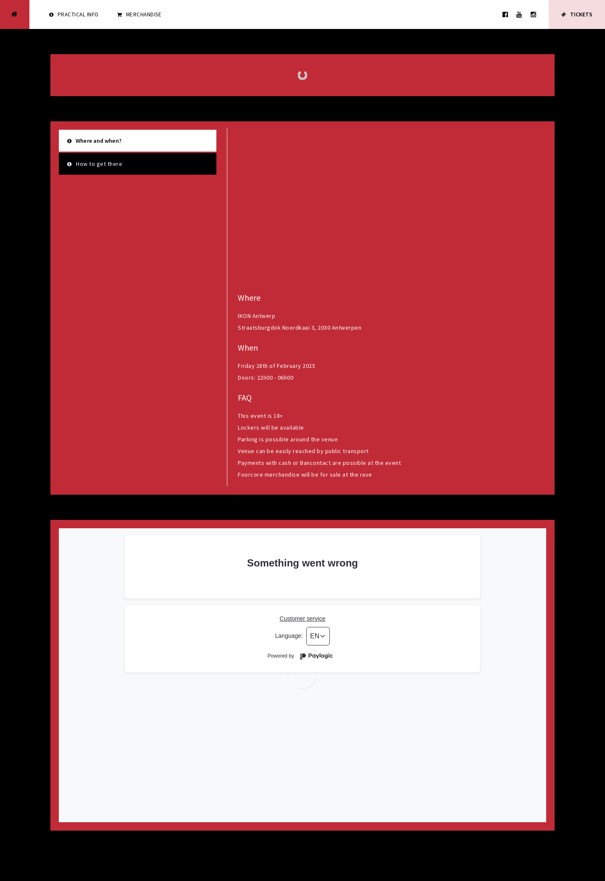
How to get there (94, 164)
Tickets (576, 14)
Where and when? (94, 140)
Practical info (74, 14)
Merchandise (139, 14)
